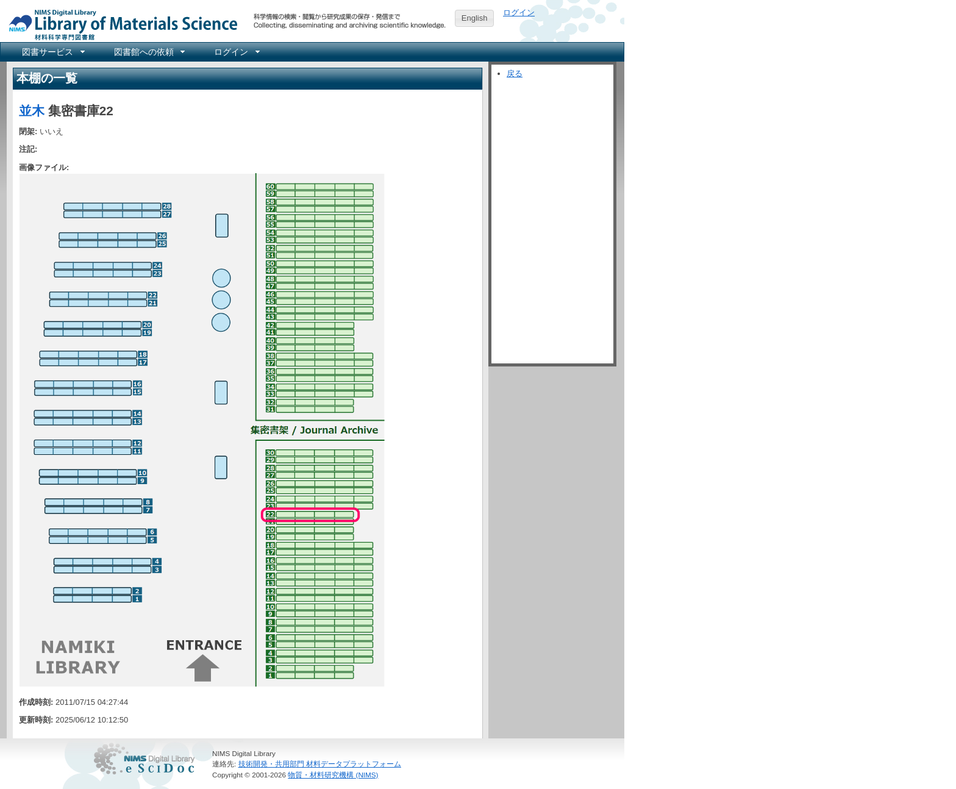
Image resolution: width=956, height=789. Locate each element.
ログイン (519, 12)
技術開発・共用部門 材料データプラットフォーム (319, 764)
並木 (32, 111)
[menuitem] (52, 52)
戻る (515, 73)
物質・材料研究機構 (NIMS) (333, 775)
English (475, 18)
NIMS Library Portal (119, 24)
